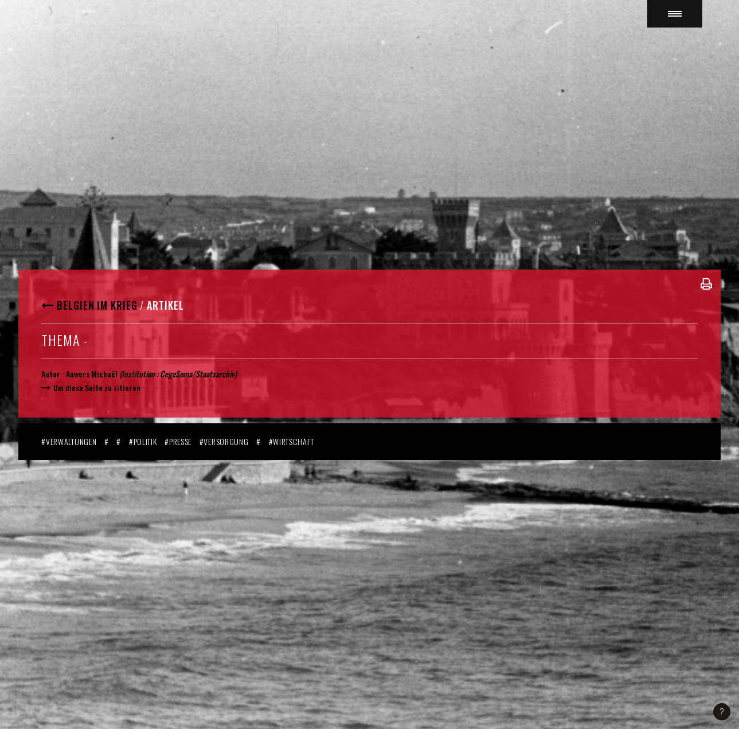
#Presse (178, 441)
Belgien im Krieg (97, 305)
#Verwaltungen (68, 441)
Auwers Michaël (92, 374)
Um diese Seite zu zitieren (96, 387)
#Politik (143, 441)
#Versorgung (224, 441)
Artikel (165, 305)
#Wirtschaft (291, 441)
